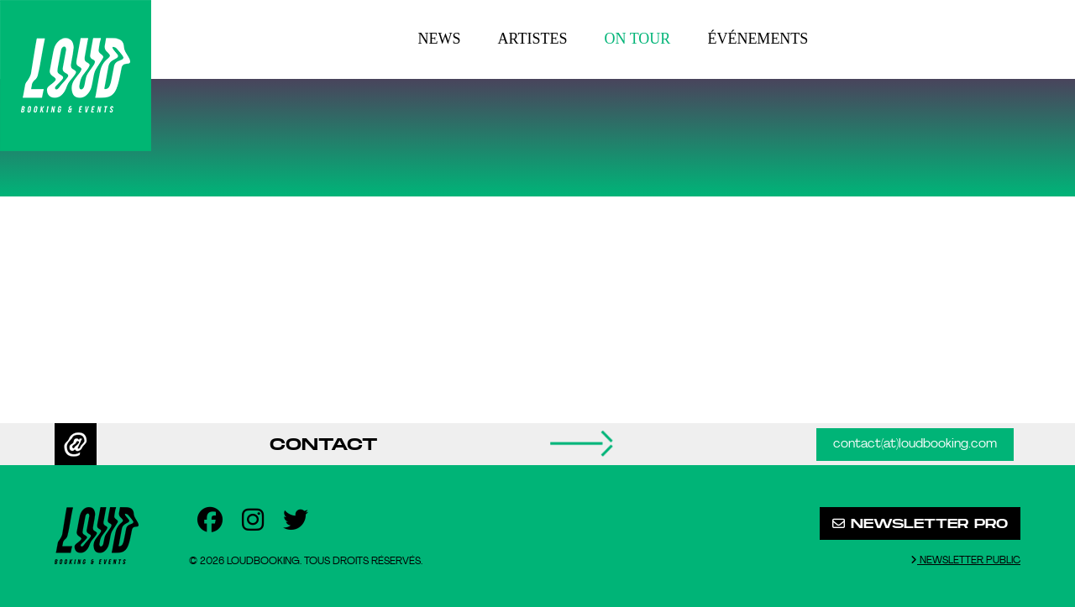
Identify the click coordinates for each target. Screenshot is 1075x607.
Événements (757, 38)
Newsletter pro (920, 523)
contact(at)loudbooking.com (915, 444)
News (439, 38)
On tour (638, 38)
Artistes (533, 38)
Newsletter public (965, 560)
